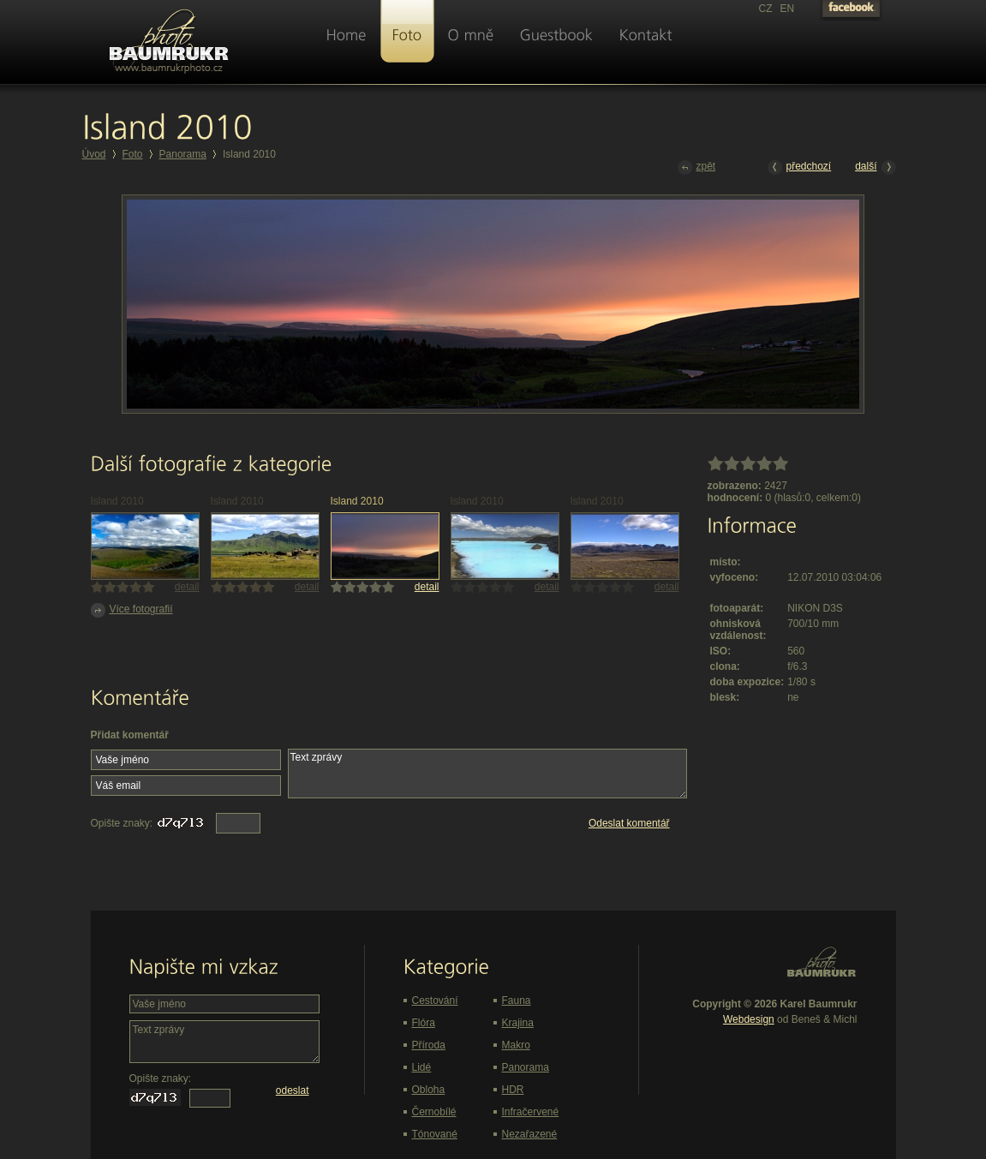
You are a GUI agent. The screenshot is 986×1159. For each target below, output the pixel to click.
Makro (516, 1045)
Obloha (428, 1090)
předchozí (800, 167)
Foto (133, 154)
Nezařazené (530, 1134)
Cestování (435, 1001)
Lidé (422, 1067)
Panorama (182, 154)
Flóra (423, 1023)
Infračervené (530, 1112)
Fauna (516, 1001)
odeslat (292, 1090)
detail (187, 587)
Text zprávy (487, 773)
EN (787, 9)
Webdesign (748, 1019)
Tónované (434, 1134)
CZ (766, 9)
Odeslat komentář (629, 823)
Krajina (518, 1023)
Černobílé (434, 1112)
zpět (697, 167)
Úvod (94, 154)
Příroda (428, 1045)
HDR (513, 1090)
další (875, 167)
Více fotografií (132, 610)
